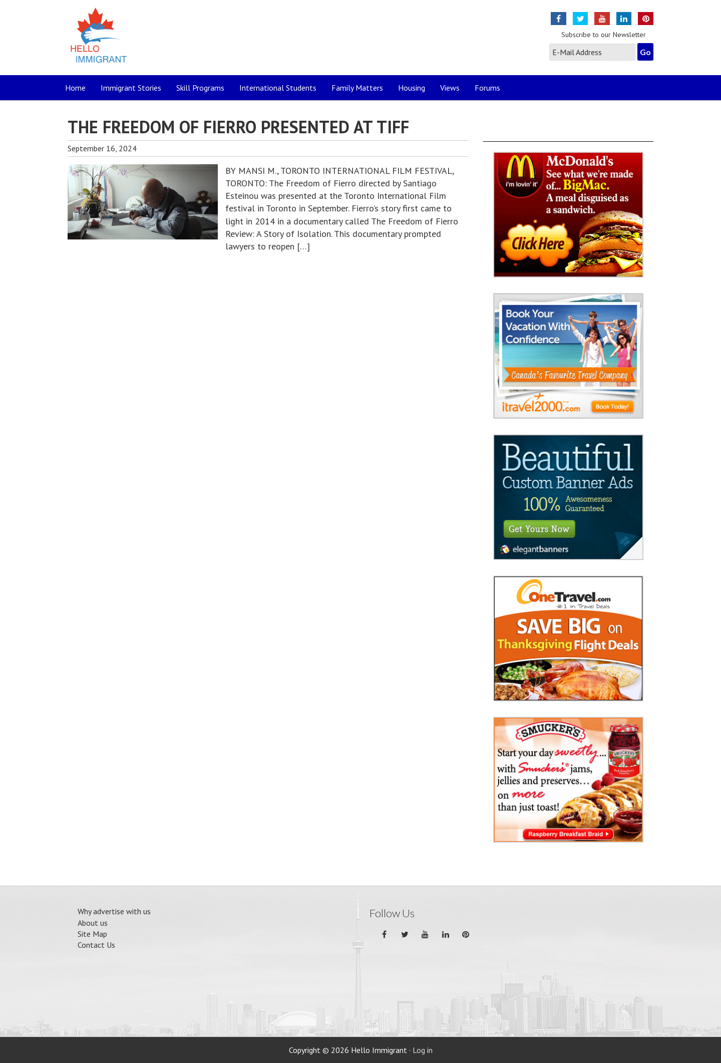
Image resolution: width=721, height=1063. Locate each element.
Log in (423, 1050)
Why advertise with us (114, 911)
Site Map (92, 934)
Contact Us (96, 945)
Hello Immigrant (101, 41)
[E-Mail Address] (592, 52)
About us (93, 923)
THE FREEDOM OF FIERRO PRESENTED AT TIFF (238, 127)
